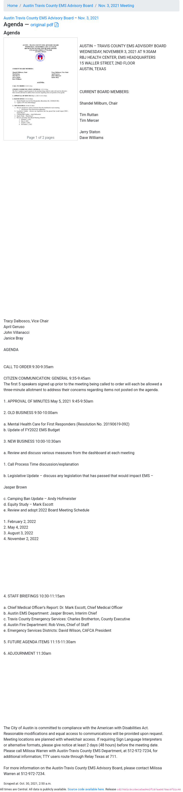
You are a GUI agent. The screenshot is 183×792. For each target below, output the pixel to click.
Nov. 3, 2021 (88, 18)
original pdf (44, 24)
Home (12, 5)
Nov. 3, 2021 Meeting (116, 5)
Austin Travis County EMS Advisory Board (58, 5)
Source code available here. (86, 789)
